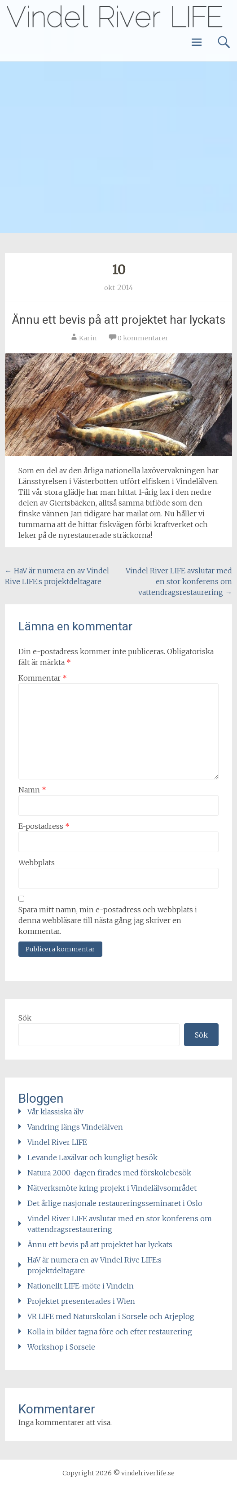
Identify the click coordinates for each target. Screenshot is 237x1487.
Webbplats (36, 862)
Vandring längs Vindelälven (75, 1126)
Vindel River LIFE (57, 1142)
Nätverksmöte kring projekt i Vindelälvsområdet (112, 1187)
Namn (32, 789)
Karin (88, 338)
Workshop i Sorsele (61, 1346)
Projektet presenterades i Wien (81, 1301)
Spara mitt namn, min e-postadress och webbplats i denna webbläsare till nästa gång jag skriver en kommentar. (107, 920)
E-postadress (44, 826)
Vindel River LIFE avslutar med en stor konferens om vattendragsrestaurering (179, 581)
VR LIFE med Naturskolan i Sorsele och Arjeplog (110, 1316)
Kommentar (42, 677)
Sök (24, 1017)
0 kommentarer (143, 338)
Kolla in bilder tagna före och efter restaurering (109, 1331)
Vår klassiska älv (55, 1111)
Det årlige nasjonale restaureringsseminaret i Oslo (114, 1203)
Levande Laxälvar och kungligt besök (92, 1157)
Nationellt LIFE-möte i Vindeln (80, 1285)
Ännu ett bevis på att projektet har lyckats (118, 319)
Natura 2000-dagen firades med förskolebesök (109, 1172)
